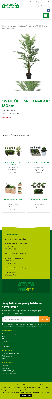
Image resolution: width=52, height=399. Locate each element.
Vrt (3, 339)
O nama (32, 2)
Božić (4, 358)
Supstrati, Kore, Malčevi (11, 353)
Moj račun (47, 2)
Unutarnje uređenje (18, 26)
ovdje (47, 392)
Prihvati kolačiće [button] (26, 396)
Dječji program (7, 356)
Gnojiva (4, 341)
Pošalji (45, 319)
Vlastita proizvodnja (9, 334)
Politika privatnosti (9, 373)
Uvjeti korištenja (8, 371)
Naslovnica (6, 26)
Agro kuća (10, 7)
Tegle (4, 336)
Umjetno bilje (31, 26)
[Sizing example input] (20, 319)
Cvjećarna (5, 346)
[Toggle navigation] (46, 15)
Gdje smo (39, 2)
